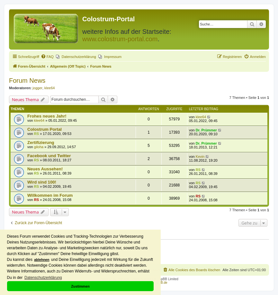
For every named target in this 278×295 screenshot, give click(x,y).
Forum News (27, 80)
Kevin (200, 156)
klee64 (49, 88)
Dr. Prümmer (206, 130)
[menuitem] (47, 57)
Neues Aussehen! (45, 169)
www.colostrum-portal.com (120, 39)
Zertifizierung (40, 142)
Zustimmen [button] (80, 286)
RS (36, 134)
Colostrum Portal (44, 129)
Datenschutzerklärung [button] (43, 277)
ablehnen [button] (41, 260)
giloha (38, 147)
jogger (37, 88)
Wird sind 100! (41, 182)
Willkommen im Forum (50, 195)
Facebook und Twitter (49, 155)
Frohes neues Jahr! (47, 116)
